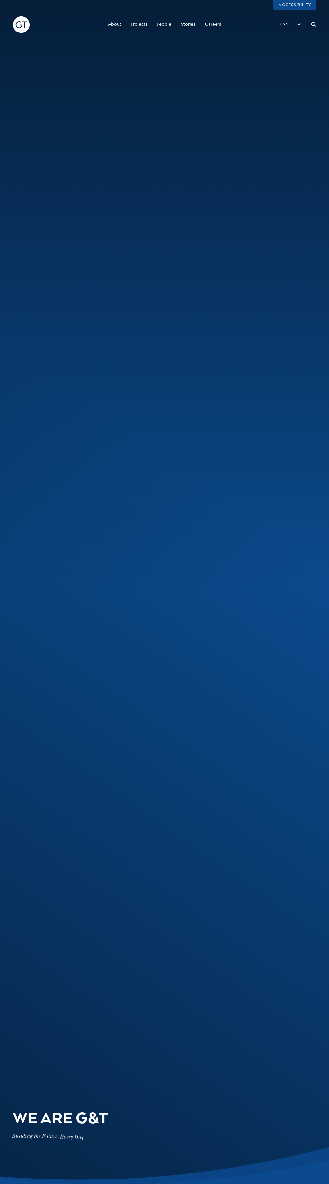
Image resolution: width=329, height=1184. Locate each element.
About (114, 25)
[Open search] (313, 25)
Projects (139, 25)
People (164, 25)
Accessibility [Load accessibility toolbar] (295, 5)
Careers (213, 25)
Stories (188, 25)
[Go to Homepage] (21, 24)
